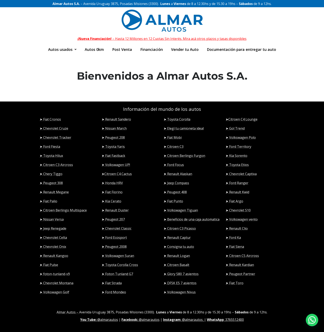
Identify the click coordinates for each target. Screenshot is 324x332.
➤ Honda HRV (112, 183)
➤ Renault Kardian (240, 265)
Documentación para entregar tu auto (241, 49)
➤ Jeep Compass (176, 183)
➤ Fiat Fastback (113, 155)
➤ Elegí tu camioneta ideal (184, 128)
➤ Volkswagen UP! (116, 164)
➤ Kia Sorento (236, 155)
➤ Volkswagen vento (242, 219)
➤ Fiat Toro (234, 283)
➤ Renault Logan (177, 255)
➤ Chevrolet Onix (53, 246)
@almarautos (99, 319)
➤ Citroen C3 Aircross (56, 164)
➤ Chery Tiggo (51, 174)
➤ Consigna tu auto (179, 246)
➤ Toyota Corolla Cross (120, 265)
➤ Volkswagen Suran (118, 255)
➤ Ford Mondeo (114, 292)
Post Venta (122, 49)
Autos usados (62, 49)
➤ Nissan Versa (52, 219)
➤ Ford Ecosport (114, 237)
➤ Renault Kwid (237, 192)
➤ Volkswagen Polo (241, 137)
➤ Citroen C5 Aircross (242, 255)
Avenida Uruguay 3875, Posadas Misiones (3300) (116, 312)
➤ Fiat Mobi (173, 137)
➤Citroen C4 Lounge (241, 119)
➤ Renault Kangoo (54, 255)
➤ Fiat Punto (173, 201)
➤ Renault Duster (115, 210)
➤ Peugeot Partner (240, 274)
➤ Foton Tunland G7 (117, 274)
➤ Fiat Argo (234, 201)
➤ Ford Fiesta (50, 146)
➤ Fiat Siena (235, 246)
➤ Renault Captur (177, 237)
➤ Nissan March (114, 128)
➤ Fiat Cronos (50, 119)
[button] (62, 49)
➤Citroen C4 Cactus (117, 174)
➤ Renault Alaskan (178, 174)
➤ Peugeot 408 (175, 192)
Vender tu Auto (185, 49)
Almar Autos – (68, 312)
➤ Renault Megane (54, 192)
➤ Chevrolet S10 (238, 210)
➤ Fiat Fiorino (112, 192)
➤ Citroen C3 (173, 146)
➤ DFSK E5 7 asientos (180, 283)
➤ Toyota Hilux (51, 155)
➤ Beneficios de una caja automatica (191, 219)
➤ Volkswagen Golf (54, 292)
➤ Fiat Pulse (49, 265)
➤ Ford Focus (174, 164)
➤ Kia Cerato (111, 201)
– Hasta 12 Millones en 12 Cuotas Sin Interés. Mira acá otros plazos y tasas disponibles (162, 38)
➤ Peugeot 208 (113, 137)
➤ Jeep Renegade (53, 228)
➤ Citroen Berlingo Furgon (184, 155)
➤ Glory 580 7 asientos (181, 274)
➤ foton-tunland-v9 (55, 274)
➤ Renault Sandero (116, 119)
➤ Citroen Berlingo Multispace (63, 210)
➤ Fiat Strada (112, 283)
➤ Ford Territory (238, 146)
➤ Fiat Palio (48, 201)
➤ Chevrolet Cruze (54, 128)
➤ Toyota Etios (237, 164)
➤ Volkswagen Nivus (180, 292)
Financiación (151, 49)
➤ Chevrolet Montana (56, 283)
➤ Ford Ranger (237, 183)
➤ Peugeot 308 (51, 183)
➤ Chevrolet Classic (116, 228)
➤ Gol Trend (235, 128)
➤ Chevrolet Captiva (241, 174)
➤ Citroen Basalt (176, 265)
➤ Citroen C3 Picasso (180, 228)
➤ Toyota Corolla (177, 119)
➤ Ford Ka (233, 237)
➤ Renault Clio (237, 228)
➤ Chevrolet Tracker (55, 137)
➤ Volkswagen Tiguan (181, 210)
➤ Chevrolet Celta (53, 237)
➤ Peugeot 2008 (114, 246)
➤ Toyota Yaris (113, 146)
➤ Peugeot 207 (113, 219)
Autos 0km (94, 49)
